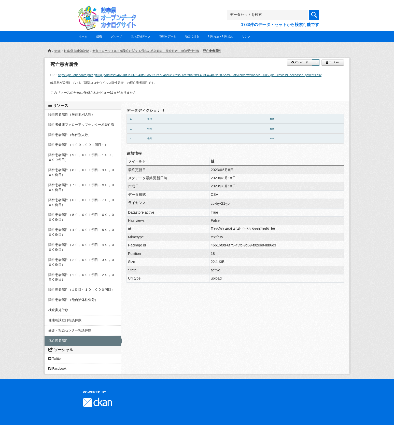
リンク (246, 36)
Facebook (57, 368)
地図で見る (192, 36)
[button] (315, 62)
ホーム (83, 36)
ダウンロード (299, 62)
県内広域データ (140, 36)
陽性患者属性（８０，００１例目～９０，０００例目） (81, 172)
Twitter (55, 358)
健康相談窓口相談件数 (64, 320)
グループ (116, 36)
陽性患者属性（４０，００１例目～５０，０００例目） (81, 232)
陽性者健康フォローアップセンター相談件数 (81, 125)
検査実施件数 (60, 310)
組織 (99, 36)
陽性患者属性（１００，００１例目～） (78, 145)
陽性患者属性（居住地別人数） (71, 114)
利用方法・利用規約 (220, 36)
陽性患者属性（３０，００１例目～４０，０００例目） (81, 247)
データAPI (333, 62)
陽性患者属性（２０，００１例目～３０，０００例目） (81, 262)
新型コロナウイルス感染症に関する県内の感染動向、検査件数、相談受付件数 (145, 51)
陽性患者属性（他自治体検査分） (73, 300)
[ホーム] (49, 51)
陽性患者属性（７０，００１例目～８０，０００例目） (81, 187)
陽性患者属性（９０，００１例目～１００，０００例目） (81, 157)
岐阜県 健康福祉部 (76, 51)
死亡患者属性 (212, 51)
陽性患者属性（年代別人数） (69, 135)
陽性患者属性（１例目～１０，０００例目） (81, 290)
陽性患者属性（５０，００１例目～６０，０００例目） (81, 217)
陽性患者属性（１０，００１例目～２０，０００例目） (81, 277)
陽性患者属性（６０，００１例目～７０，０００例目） (81, 202)
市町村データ (167, 36)
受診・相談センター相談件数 (69, 330)
